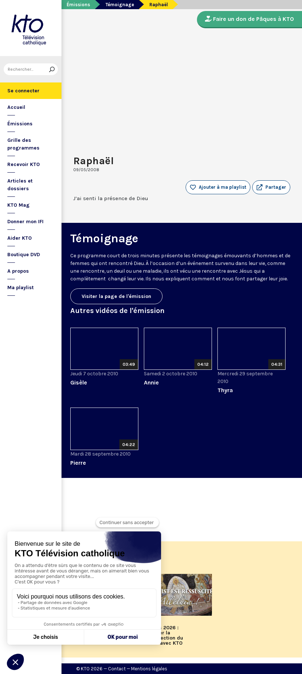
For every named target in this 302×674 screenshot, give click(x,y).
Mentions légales (149, 668)
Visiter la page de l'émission (116, 296)
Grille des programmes (23, 144)
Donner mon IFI (25, 221)
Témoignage (119, 4)
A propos (18, 271)
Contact (117, 668)
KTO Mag (18, 205)
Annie (151, 382)
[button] (271, 187)
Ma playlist (20, 287)
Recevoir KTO (23, 164)
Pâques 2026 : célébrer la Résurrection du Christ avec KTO (163, 635)
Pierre (78, 462)
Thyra (225, 390)
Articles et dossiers (20, 185)
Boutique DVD (23, 254)
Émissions (20, 124)
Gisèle (78, 382)
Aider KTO (19, 238)
